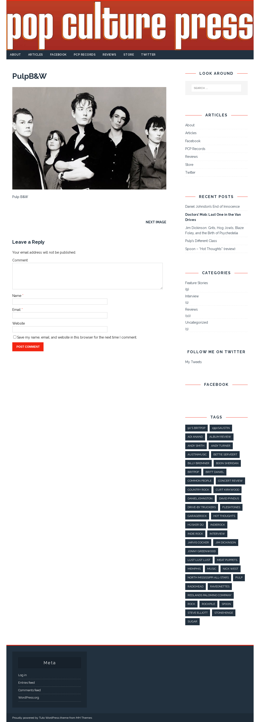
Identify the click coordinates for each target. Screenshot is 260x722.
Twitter (148, 54)
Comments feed (29, 690)
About (15, 54)
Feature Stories (196, 283)
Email (17, 310)
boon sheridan (227, 463)
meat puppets (227, 560)
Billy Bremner (198, 463)
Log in (22, 675)
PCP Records (85, 54)
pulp (238, 577)
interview (217, 533)
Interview (192, 296)
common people (200, 480)
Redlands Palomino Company (209, 595)
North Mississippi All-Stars (208, 577)
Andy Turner (220, 445)
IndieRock (217, 524)
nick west (230, 568)
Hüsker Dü (196, 524)
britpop (193, 472)
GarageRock (197, 516)
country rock (198, 489)
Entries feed (26, 682)
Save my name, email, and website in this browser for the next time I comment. (77, 337)
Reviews (109, 54)
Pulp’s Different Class (201, 241)
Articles (35, 54)
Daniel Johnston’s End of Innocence (212, 206)
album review (220, 436)
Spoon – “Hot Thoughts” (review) (210, 249)
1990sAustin (221, 428)
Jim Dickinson (226, 542)
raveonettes (219, 586)
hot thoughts (224, 516)
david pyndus (229, 498)
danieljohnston (200, 498)
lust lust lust (199, 560)
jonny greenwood (202, 551)
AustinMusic (197, 454)
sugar (192, 621)
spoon (226, 604)
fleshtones (231, 507)
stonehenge (223, 612)
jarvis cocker (198, 542)
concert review (230, 480)
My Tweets (193, 362)
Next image (156, 222)
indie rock (195, 533)
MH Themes (84, 717)
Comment (20, 260)
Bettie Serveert (225, 454)
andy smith (196, 445)
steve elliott (198, 612)
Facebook (58, 54)
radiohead (195, 586)
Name (17, 296)
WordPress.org (28, 697)
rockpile (208, 604)
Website (18, 323)
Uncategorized (196, 322)
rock (191, 604)
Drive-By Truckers (202, 507)
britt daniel (215, 472)
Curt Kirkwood (227, 489)
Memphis (194, 568)
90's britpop (196, 428)
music (211, 568)
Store (128, 54)
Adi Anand (195, 436)
